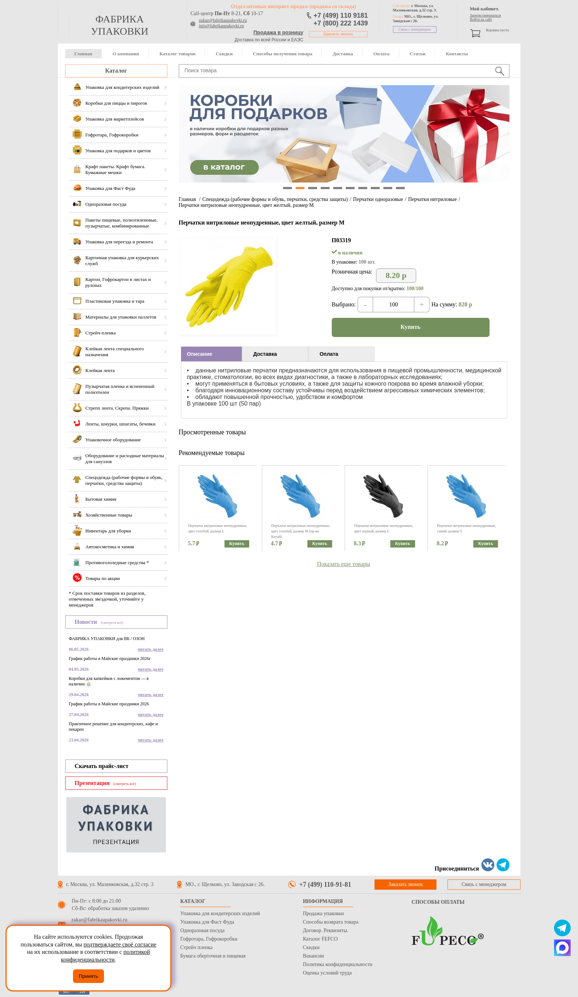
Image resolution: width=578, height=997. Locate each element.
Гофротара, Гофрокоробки (208, 939)
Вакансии (313, 956)
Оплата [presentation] (329, 354)
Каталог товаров (177, 53)
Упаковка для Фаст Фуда (207, 922)
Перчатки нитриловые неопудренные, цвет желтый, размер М (246, 205)
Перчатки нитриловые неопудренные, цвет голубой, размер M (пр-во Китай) (300, 531)
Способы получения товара (282, 53)
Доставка (342, 53)
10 (400, 188)
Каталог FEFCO (320, 939)
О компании (125, 53)
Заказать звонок (338, 34)
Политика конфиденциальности (338, 964)
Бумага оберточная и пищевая (213, 956)
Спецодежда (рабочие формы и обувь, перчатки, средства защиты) (275, 199)
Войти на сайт (481, 19)
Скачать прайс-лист (102, 766)
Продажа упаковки (323, 913)
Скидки (224, 53)
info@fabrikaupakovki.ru (221, 25)
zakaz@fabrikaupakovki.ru (223, 20)
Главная (83, 53)
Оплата (381, 53)
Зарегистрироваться (485, 15)
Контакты (457, 53)
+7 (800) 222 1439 (341, 23)
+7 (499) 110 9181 (341, 15)
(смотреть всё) (112, 623)
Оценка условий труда (327, 973)
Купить (411, 327)
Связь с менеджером (415, 29)
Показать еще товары (343, 564)
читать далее (150, 649)
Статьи (418, 53)
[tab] (211, 354)
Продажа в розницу (278, 32)
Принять (88, 976)
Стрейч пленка (196, 947)
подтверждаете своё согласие (119, 944)
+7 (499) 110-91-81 (325, 884)
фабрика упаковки (119, 25)
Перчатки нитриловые (432, 199)
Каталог (116, 70)
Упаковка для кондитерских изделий (220, 913)
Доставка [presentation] (265, 354)
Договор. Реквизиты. (325, 930)
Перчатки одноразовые (378, 199)
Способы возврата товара (331, 922)
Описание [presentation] (199, 354)
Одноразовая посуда (202, 930)
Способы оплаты (438, 902)
